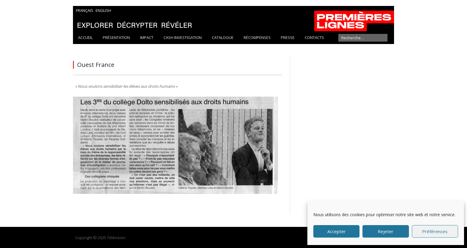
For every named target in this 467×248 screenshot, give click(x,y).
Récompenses (257, 37)
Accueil (85, 37)
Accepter (336, 231)
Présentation (116, 37)
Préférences (435, 231)
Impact (146, 37)
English (103, 10)
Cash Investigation (183, 37)
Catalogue (223, 37)
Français (84, 10)
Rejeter (385, 231)
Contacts (314, 37)
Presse (288, 37)
